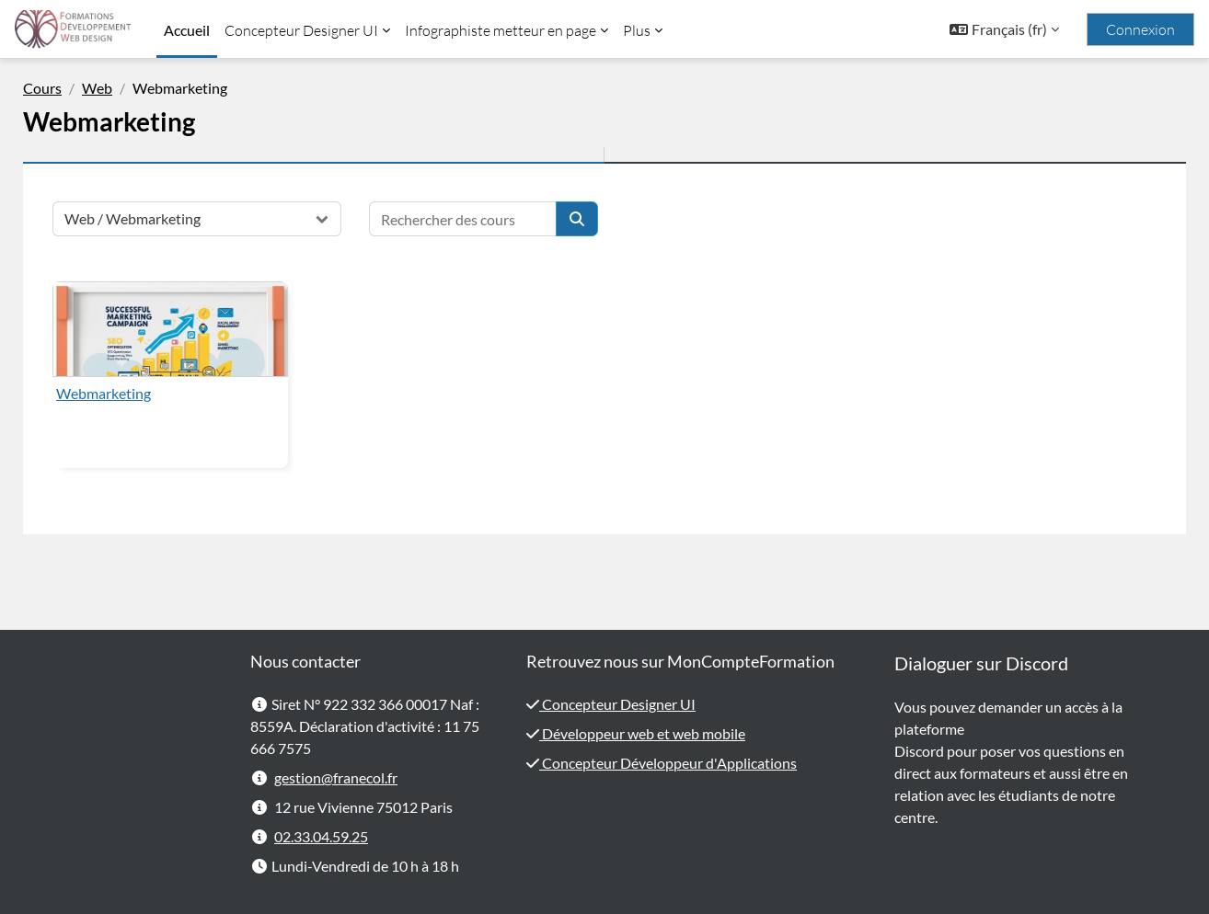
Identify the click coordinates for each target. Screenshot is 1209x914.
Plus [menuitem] (637, 30)
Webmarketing (132, 393)
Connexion (1140, 29)
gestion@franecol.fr (335, 777)
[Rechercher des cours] (491, 218)
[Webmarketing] (199, 329)
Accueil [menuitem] (187, 30)
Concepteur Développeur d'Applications (668, 762)
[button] (1004, 29)
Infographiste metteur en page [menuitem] (500, 30)
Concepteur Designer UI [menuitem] (301, 30)
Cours (71, 88)
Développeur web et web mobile (642, 733)
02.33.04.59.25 (321, 836)
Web (125, 88)
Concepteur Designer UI (617, 704)
